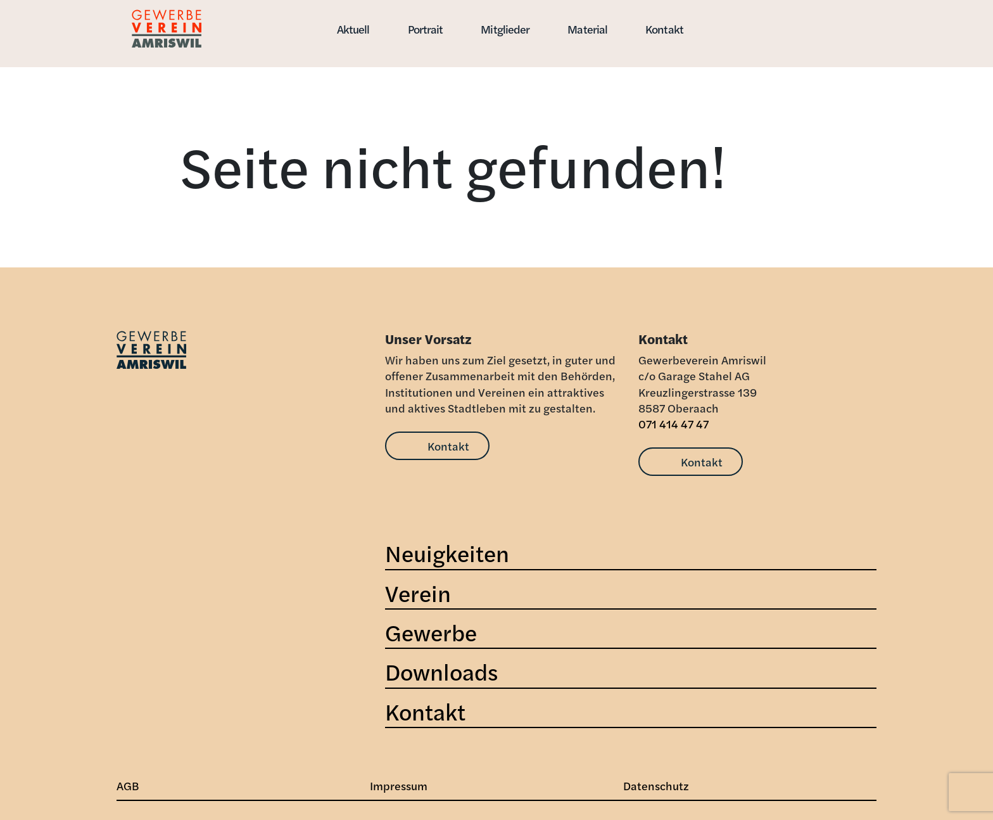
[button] (748, 21)
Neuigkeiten (447, 552)
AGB (128, 785)
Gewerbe (431, 631)
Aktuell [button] (353, 29)
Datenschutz (656, 785)
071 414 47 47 (673, 424)
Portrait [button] (425, 29)
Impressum (398, 785)
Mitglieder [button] (505, 29)
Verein (418, 592)
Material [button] (587, 29)
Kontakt (664, 29)
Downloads (441, 671)
